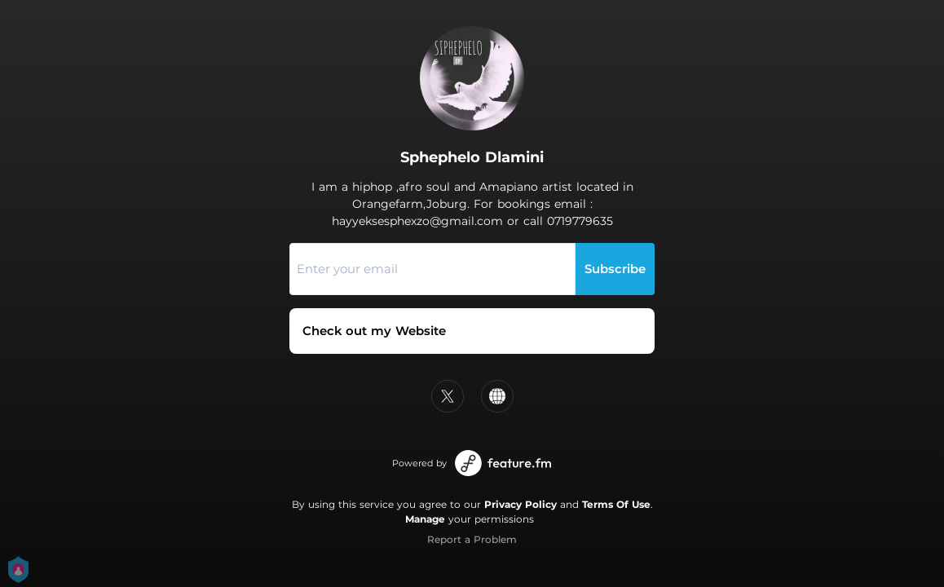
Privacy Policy (520, 504)
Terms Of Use (616, 504)
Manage (425, 519)
